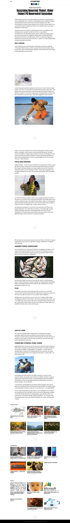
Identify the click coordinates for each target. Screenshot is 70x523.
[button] (11, 1)
